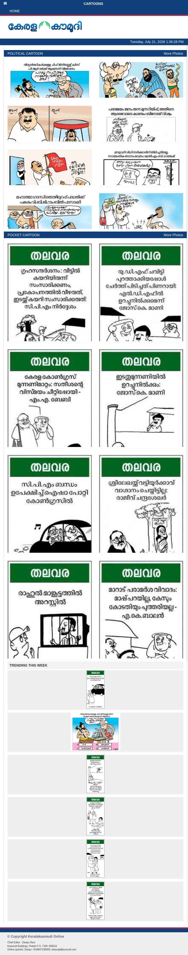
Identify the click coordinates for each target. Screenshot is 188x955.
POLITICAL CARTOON (25, 53)
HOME (15, 11)
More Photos (173, 53)
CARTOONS (53, 4)
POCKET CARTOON (24, 235)
